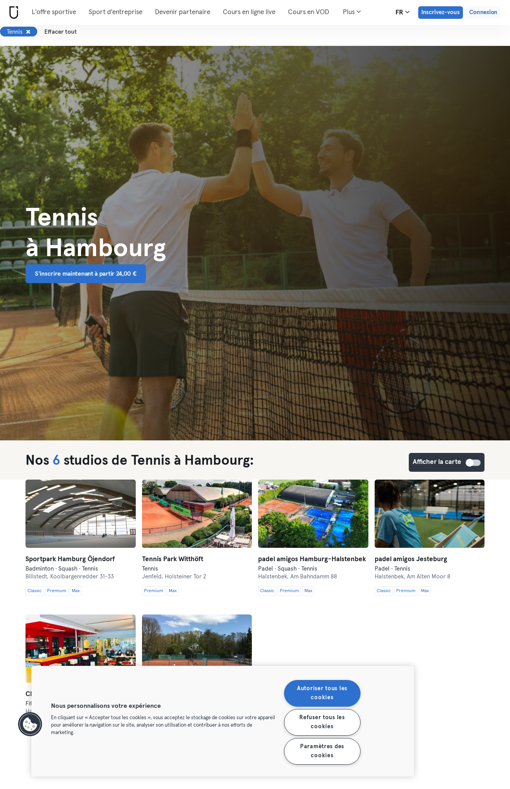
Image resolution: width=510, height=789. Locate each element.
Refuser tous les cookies (322, 722)
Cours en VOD (308, 12)
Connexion (483, 12)
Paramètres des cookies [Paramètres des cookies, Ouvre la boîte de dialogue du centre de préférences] (322, 751)
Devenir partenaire (182, 12)
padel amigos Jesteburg (411, 559)
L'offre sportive (54, 12)
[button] (30, 724)
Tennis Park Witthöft (172, 559)
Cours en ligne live (249, 12)
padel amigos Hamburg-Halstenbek (312, 559)
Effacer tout (60, 32)
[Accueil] (12, 12)
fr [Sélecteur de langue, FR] (402, 12)
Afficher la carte (473, 463)
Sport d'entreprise (115, 12)
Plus (352, 12)
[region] (222, 721)
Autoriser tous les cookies (322, 693)
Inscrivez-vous (440, 12)
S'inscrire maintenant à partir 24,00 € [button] (86, 274)
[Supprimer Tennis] (28, 32)
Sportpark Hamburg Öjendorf (70, 559)
